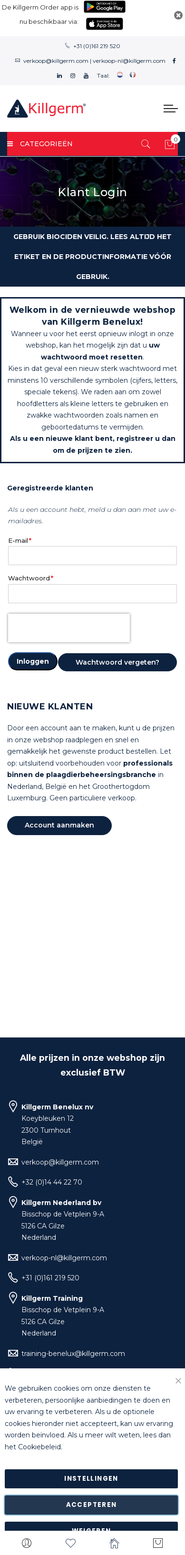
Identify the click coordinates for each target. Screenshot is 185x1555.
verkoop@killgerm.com (55, 60)
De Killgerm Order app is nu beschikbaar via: (40, 14)
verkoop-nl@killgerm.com (129, 60)
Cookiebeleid (39, 1447)
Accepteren (91, 1504)
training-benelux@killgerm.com (73, 1353)
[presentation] (69, 628)
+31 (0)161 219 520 (96, 46)
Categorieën (40, 144)
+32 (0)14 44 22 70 (51, 1182)
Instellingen (91, 1478)
